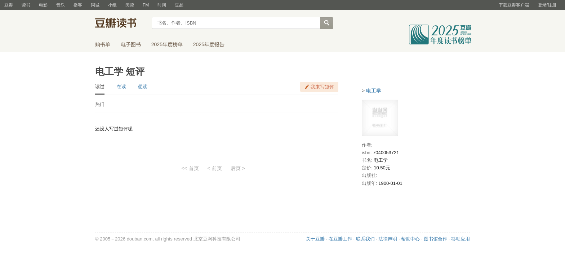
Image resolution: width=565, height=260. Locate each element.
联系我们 (365, 239)
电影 (43, 5)
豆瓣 (8, 5)
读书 (26, 5)
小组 (112, 5)
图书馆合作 (435, 239)
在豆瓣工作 (340, 239)
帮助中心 (410, 239)
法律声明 (387, 239)
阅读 (129, 5)
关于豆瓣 (315, 239)
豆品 (179, 5)
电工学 (373, 91)
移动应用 (460, 239)
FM (146, 5)
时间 (161, 5)
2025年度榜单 (167, 44)
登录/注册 (547, 5)
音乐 (60, 5)
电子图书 (131, 44)
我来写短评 (322, 87)
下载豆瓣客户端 (514, 5)
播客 (78, 5)
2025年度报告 (208, 44)
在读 (121, 86)
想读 (142, 86)
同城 (95, 5)
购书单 (102, 44)
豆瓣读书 (121, 24)
